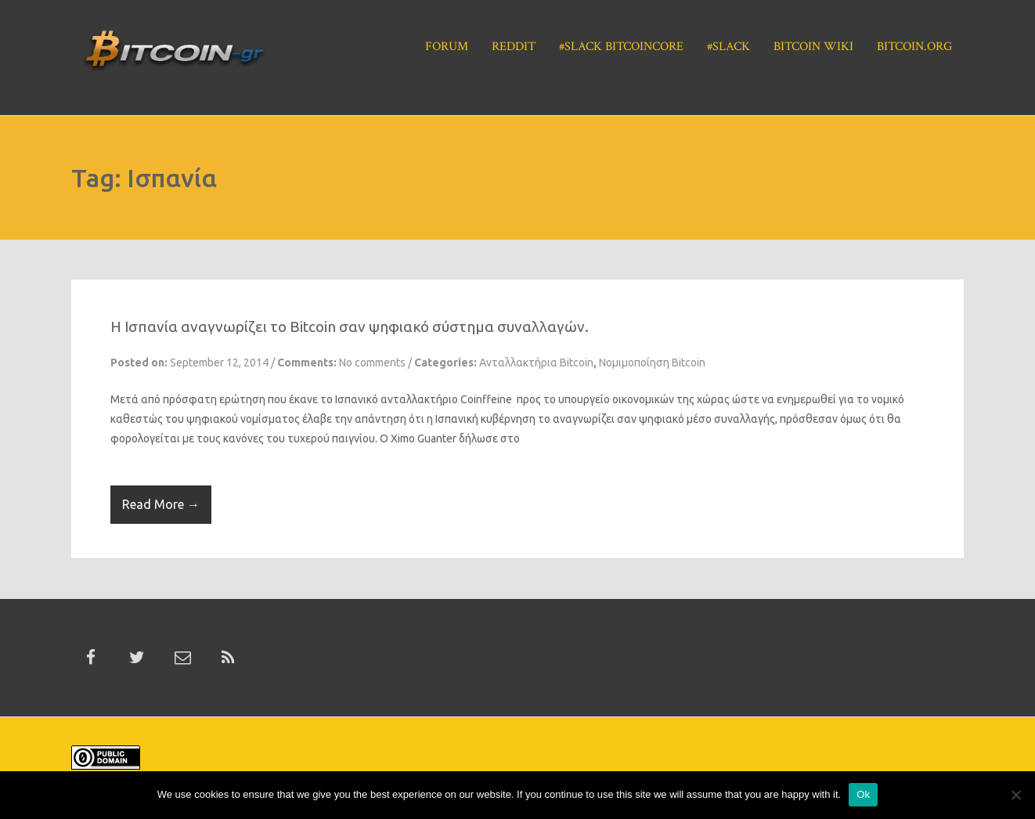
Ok (863, 794)
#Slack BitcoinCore (621, 46)
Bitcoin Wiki (813, 46)
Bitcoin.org (914, 46)
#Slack (728, 46)
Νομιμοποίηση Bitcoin (652, 362)
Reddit (514, 46)
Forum (446, 46)
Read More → (161, 504)
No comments (372, 362)
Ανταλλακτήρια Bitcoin (536, 362)
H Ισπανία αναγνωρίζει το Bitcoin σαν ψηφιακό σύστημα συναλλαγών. (349, 326)
